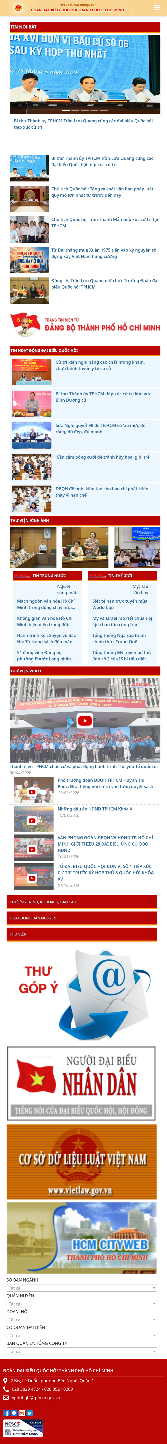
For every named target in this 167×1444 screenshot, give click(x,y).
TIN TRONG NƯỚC (40, 575)
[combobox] (82, 1288)
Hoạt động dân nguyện (33, 917)
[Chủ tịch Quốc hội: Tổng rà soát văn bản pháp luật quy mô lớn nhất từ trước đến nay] (75, 111)
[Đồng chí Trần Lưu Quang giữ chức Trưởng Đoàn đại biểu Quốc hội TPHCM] (104, 111)
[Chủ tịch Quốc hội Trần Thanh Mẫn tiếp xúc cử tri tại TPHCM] (85, 111)
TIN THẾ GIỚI (110, 575)
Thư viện (18, 934)
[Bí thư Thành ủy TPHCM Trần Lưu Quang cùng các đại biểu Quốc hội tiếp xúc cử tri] (66, 111)
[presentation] (13, 548)
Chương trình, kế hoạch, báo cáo (43, 901)
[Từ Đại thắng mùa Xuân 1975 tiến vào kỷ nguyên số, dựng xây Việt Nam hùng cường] (94, 111)
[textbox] (82, 1288)
